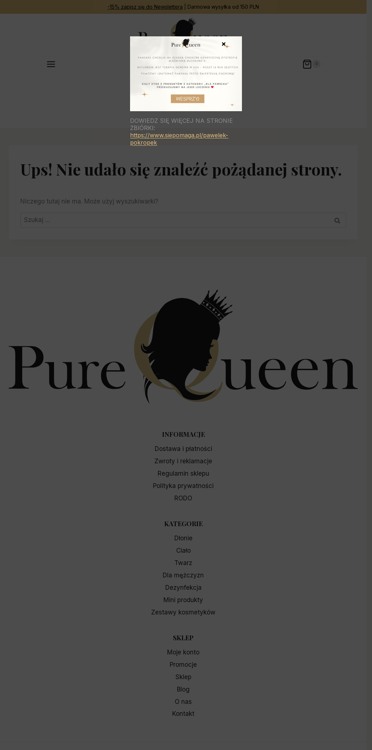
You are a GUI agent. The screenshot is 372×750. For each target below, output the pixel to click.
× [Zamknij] (223, 43)
